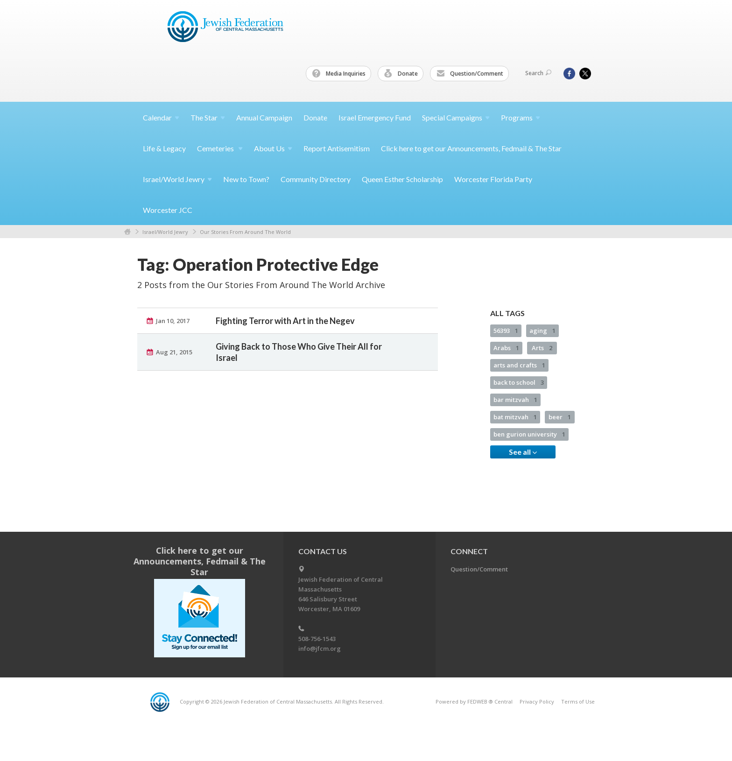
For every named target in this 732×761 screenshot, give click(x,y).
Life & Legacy (164, 148)
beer (560, 417)
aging (542, 330)
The (207, 117)
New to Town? (246, 179)
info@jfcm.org (319, 648)
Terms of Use (578, 701)
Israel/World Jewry (165, 231)
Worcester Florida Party (493, 179)
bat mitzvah (515, 417)
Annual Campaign (264, 117)
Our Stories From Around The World (245, 231)
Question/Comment (469, 74)
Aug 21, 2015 (174, 352)
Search (538, 73)
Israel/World (177, 179)
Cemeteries (220, 148)
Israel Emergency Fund (374, 117)
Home (127, 232)
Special (456, 117)
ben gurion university (529, 434)
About (273, 148)
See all (523, 452)
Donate (401, 74)
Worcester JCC (167, 209)
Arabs (506, 348)
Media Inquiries (339, 74)
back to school (518, 382)
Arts (542, 348)
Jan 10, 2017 (173, 321)
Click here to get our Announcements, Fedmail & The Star (471, 148)
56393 (505, 330)
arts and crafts (519, 365)
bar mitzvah (515, 399)
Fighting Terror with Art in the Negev (285, 321)
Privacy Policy (537, 701)
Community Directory (316, 179)
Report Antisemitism (336, 148)
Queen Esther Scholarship (402, 179)
